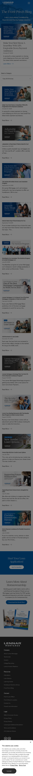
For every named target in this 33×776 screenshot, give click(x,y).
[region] (16, 758)
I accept (9, 771)
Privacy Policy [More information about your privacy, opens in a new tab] (14, 765)
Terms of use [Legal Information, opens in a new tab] (22, 765)
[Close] (30, 742)
